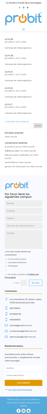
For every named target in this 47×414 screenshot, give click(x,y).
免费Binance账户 (12, 151)
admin (11, 42)
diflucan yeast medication (17, 155)
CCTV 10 (9, 39)
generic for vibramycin (15, 166)
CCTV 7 (8, 104)
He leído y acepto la (22, 276)
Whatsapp (11, 266)
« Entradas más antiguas (16, 121)
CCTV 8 (8, 88)
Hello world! (11, 136)
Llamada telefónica (15, 262)
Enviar (36, 282)
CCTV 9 (8, 71)
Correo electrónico (15, 259)
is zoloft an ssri (12, 146)
